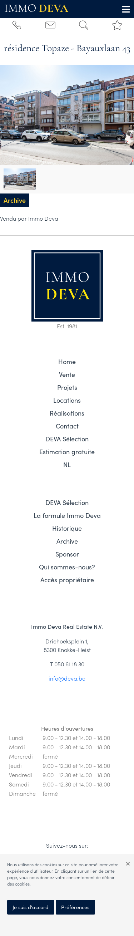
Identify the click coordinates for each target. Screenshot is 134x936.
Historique (67, 528)
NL (67, 464)
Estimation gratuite (67, 451)
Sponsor (67, 554)
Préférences (75, 907)
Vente (67, 374)
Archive (67, 541)
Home (67, 361)
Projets (67, 387)
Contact (67, 426)
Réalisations (67, 413)
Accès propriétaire (67, 579)
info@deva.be (67, 678)
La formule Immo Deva (67, 515)
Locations (67, 400)
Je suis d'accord (31, 907)
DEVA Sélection (67, 439)
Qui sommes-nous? (67, 567)
